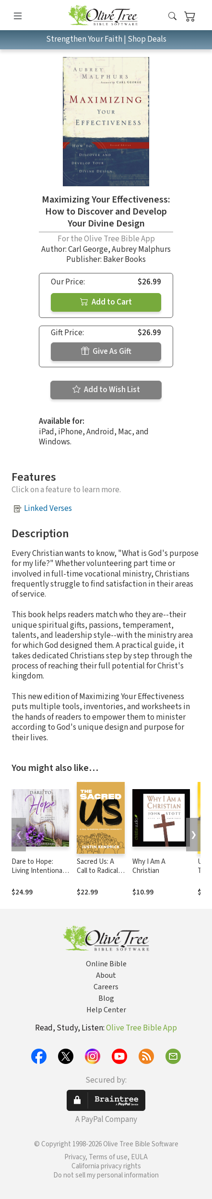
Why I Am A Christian (148, 866)
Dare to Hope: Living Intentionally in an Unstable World (40, 875)
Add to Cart (106, 302)
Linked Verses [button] (48, 508)
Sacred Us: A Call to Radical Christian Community (97, 875)
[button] (172, 17)
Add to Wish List (106, 390)
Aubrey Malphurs (141, 249)
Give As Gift (106, 351)
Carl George (88, 249)
